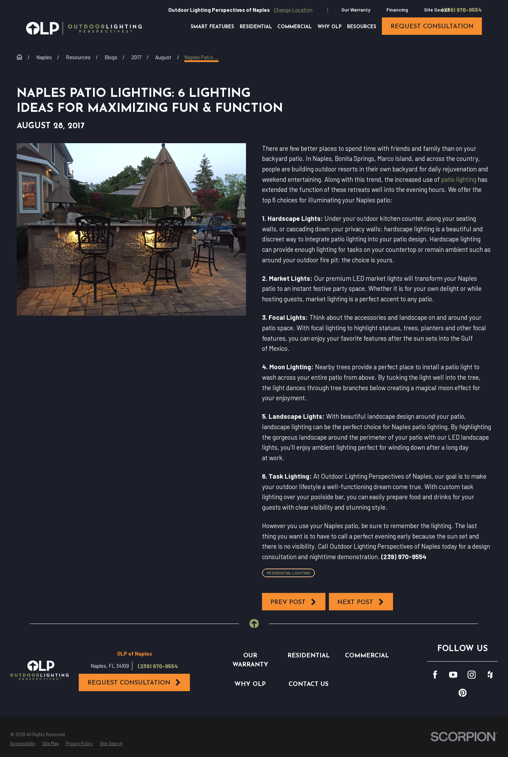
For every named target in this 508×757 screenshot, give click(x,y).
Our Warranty (355, 10)
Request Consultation (134, 682)
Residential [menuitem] (256, 27)
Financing (397, 10)
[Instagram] (472, 675)
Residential (308, 656)
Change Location (293, 9)
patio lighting (458, 179)
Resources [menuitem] (361, 27)
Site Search (437, 10)
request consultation (432, 27)
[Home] (84, 28)
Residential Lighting (288, 572)
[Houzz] (490, 675)
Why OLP (250, 684)
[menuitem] (22, 743)
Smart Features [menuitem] (212, 27)
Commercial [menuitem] (294, 27)
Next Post (360, 601)
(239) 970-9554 (462, 10)
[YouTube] (453, 675)
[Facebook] (435, 675)
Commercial (367, 656)
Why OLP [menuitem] (329, 27)
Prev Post (293, 601)
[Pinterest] (463, 693)
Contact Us (308, 684)
